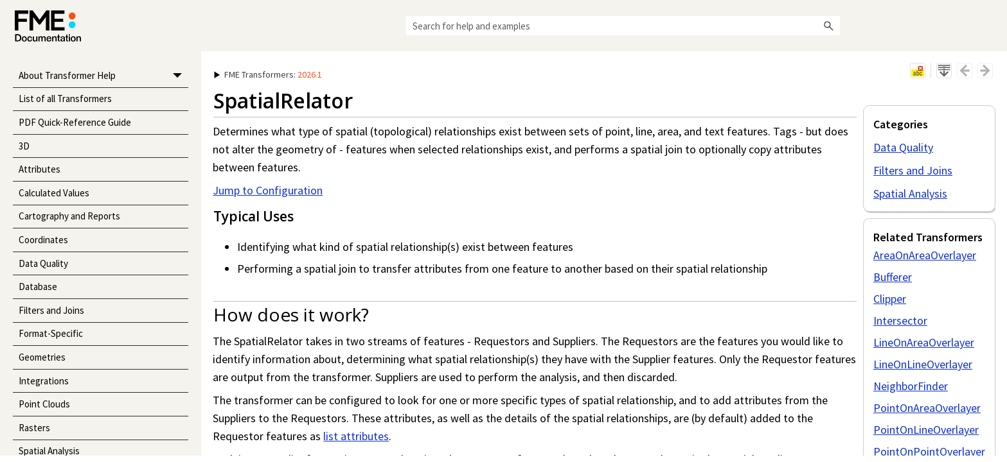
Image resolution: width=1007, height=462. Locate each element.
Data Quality (43, 263)
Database (38, 286)
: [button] (268, 74)
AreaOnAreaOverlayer (924, 255)
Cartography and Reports (69, 216)
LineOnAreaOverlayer (923, 342)
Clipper (889, 298)
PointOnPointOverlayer (929, 451)
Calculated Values (54, 193)
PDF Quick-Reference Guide (75, 122)
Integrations (44, 381)
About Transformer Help (104, 76)
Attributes (39, 169)
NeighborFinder (910, 386)
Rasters (34, 428)
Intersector (900, 320)
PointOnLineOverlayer (926, 429)
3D (24, 146)
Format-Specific (51, 333)
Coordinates (43, 240)
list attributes (356, 436)
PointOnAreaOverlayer (927, 407)
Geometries (42, 357)
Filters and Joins (51, 310)
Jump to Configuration (268, 190)
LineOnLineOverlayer (922, 364)
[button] (828, 25)
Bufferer (892, 277)
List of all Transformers (65, 98)
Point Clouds (44, 404)
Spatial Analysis (910, 193)
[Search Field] (623, 25)
